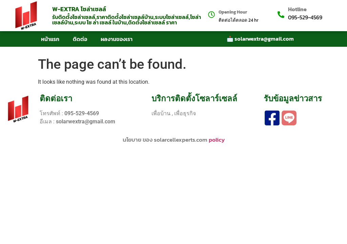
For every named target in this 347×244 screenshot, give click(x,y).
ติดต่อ (80, 39)
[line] (289, 117)
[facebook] (272, 117)
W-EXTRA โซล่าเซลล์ (79, 9)
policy (217, 139)
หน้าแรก (50, 39)
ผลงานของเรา (116, 39)
